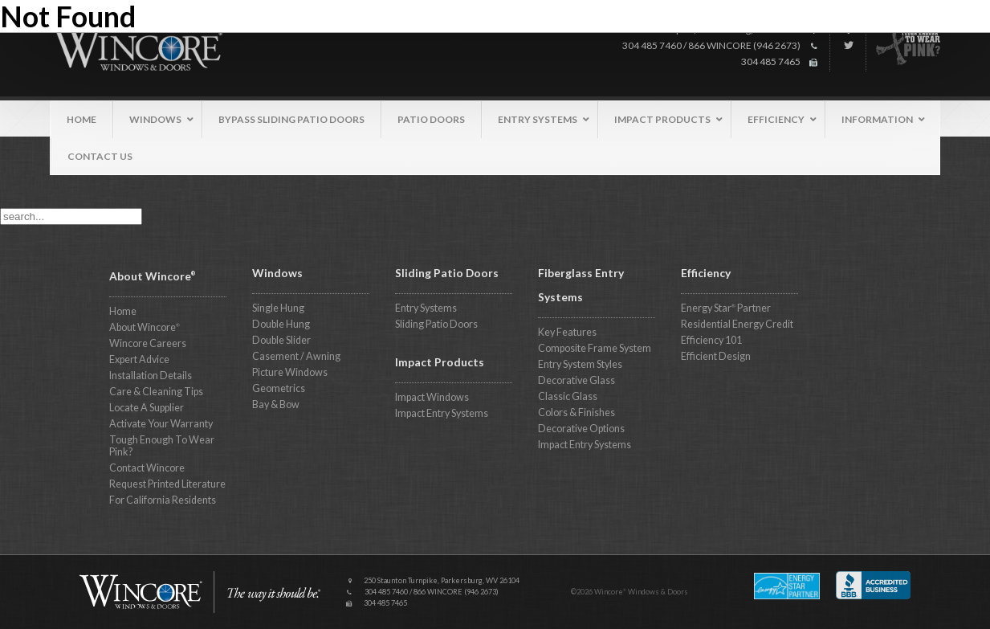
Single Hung (278, 308)
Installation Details (150, 376)
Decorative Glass (576, 380)
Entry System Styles (580, 364)
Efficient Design (716, 356)
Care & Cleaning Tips (156, 392)
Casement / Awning (296, 356)
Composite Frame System (594, 348)
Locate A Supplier (146, 408)
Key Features (567, 332)
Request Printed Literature (167, 484)
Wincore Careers (147, 343)
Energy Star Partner (726, 308)
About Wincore (144, 327)
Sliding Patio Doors (436, 324)
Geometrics (278, 388)
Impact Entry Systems (441, 413)
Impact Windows (432, 397)
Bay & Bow (275, 404)
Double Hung (281, 324)
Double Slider (281, 340)
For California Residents (162, 500)
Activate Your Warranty (161, 424)
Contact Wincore (147, 468)
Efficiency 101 (711, 340)
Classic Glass (567, 396)
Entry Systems (426, 308)
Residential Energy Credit (737, 324)
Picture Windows (290, 372)
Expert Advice (139, 359)
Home (122, 311)
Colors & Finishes (576, 412)
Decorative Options (581, 429)
